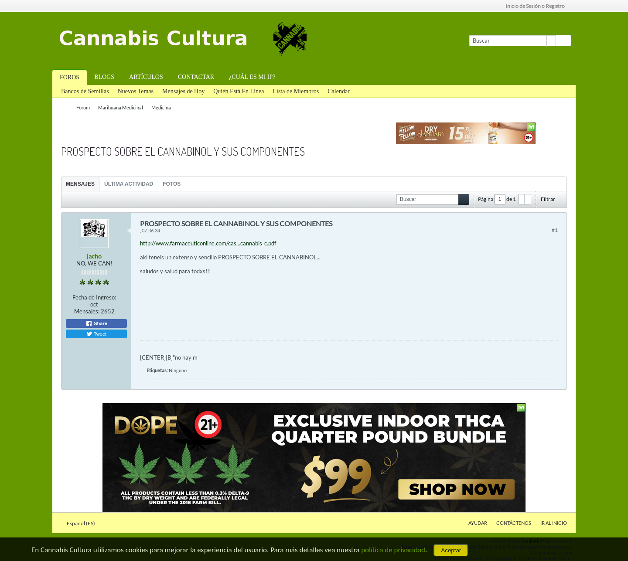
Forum (83, 107)
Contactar (196, 77)
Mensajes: (86, 311)
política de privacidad (393, 549)
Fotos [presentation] (172, 184)
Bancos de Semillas (85, 91)
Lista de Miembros (296, 91)
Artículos (146, 77)
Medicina (161, 107)
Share (96, 323)
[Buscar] (512, 40)
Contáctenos (513, 523)
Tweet (96, 334)
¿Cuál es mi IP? (252, 77)
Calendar (339, 91)
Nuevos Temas (136, 91)
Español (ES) (83, 523)
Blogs (104, 77)
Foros (69, 77)
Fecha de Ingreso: (94, 297)
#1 (555, 230)
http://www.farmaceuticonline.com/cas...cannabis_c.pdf (208, 243)
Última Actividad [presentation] (128, 184)
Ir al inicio (553, 523)
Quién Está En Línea (238, 91)
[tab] (80, 184)
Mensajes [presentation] (80, 184)
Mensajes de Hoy (183, 91)
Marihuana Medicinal (120, 107)
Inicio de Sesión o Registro (537, 6)
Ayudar (477, 523)
